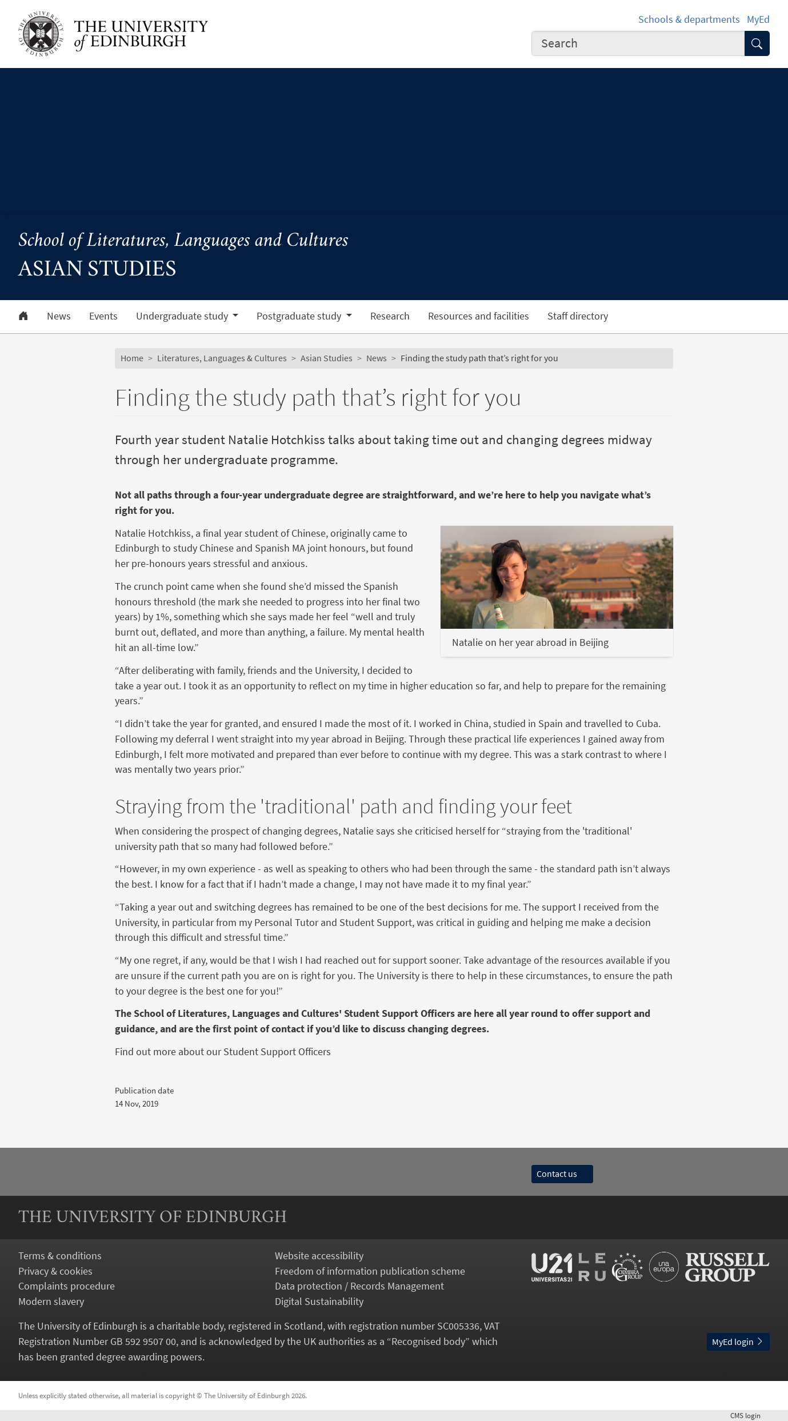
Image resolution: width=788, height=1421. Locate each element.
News (59, 316)
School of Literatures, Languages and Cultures (183, 241)
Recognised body (428, 1341)
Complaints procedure (66, 1285)
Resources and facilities (478, 316)
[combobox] (638, 44)
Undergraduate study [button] (183, 316)
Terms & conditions (60, 1255)
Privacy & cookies (55, 1271)
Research (390, 316)
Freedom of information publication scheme (370, 1271)
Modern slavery (51, 1301)
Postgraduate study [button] (300, 316)
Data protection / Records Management (359, 1285)
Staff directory (577, 316)
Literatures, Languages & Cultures (222, 358)
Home (132, 358)
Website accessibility (319, 1255)
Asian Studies (327, 358)
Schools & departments (689, 19)
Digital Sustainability (319, 1301)
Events (103, 316)
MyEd (758, 19)
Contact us (562, 1173)
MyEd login (738, 1341)
